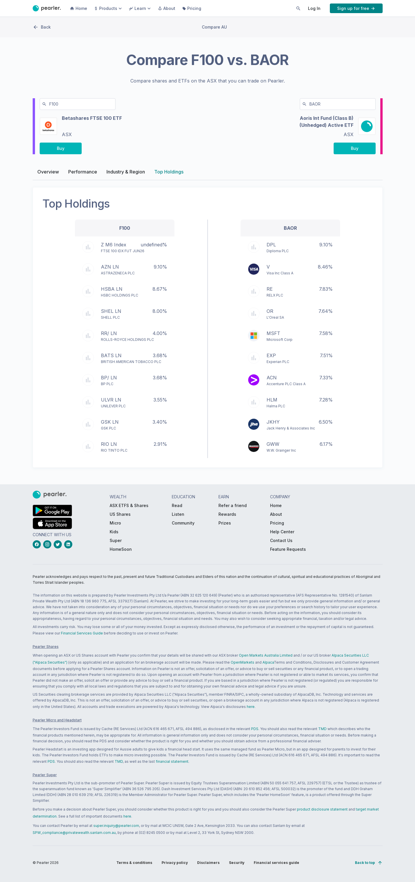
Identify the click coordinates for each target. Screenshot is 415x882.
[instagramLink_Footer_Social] (48, 544)
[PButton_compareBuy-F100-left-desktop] (61, 150)
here (251, 706)
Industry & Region (125, 174)
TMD (322, 729)
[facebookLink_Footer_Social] (38, 544)
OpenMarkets (242, 662)
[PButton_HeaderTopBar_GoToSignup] (356, 8)
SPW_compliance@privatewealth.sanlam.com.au (74, 832)
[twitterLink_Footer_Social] (59, 544)
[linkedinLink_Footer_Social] (69, 544)
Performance (82, 174)
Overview (48, 174)
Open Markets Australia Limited (266, 655)
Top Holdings (168, 174)
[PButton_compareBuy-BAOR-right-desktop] (355, 150)
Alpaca (268, 662)
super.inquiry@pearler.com (116, 825)
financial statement (172, 761)
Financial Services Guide (82, 633)
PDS (254, 729)
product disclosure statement (322, 809)
